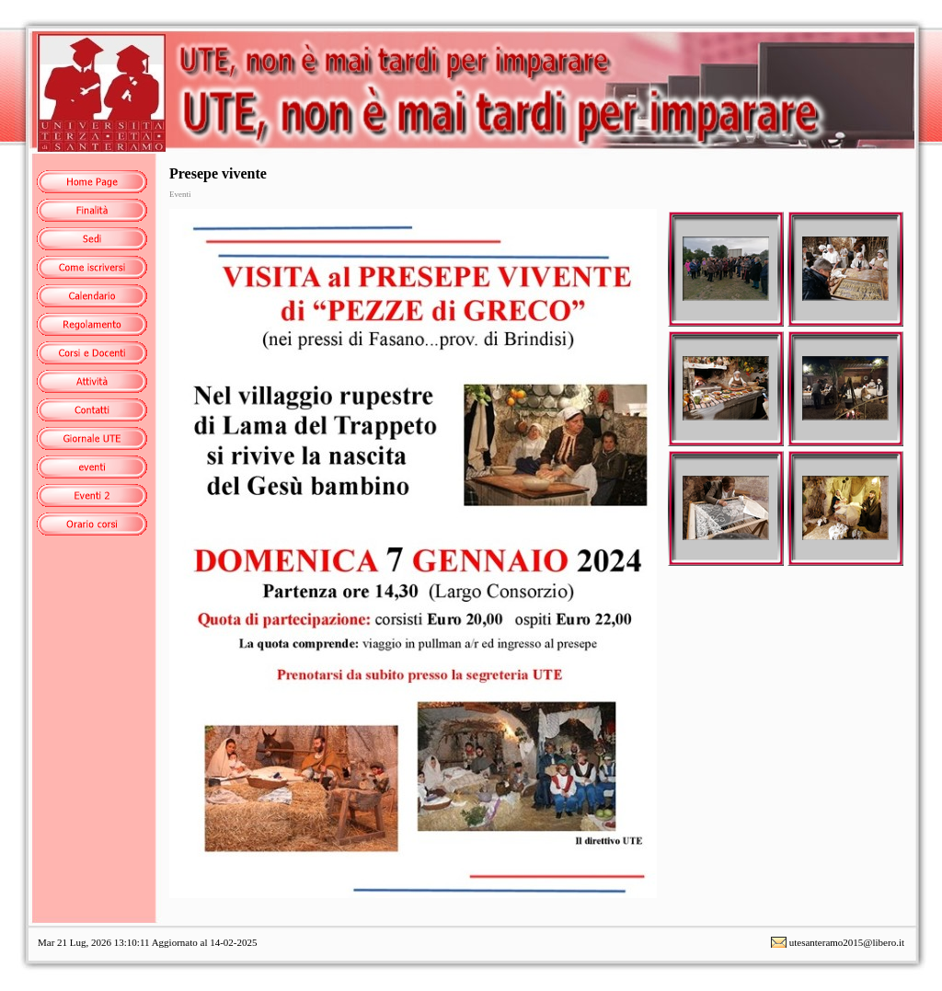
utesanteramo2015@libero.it (846, 942)
